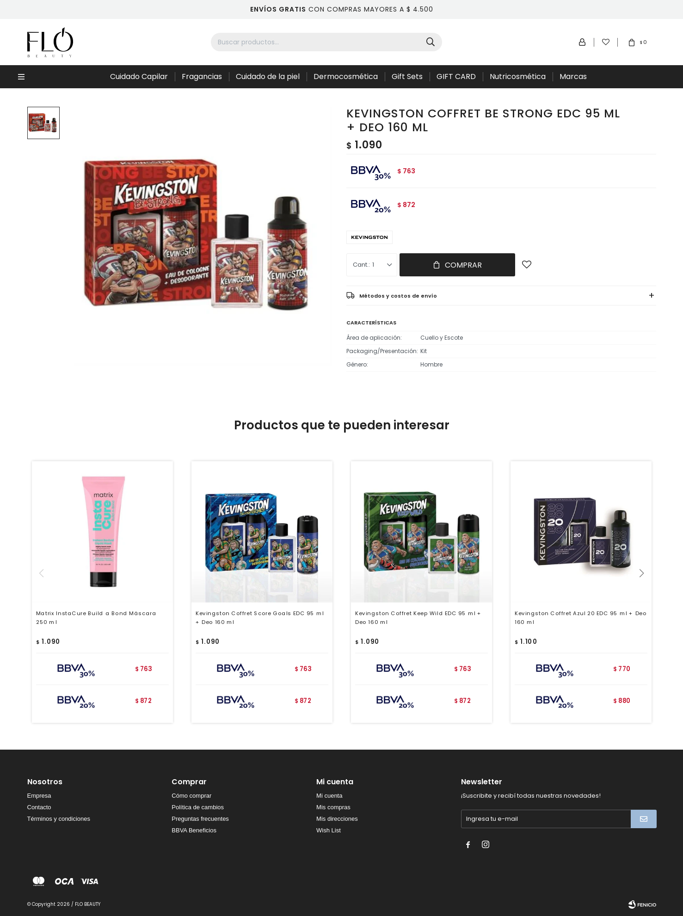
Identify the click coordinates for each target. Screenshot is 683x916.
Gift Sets (407, 76)
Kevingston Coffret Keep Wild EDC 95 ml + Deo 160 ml (418, 618)
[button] (645, 592)
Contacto (39, 807)
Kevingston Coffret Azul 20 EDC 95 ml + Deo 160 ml (580, 618)
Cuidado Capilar (139, 76)
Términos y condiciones (59, 818)
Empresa (39, 795)
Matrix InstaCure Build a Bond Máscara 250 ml (96, 618)
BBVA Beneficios (194, 830)
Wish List (328, 830)
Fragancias (202, 76)
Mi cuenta (329, 795)
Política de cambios (198, 807)
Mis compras (333, 807)
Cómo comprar (191, 795)
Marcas (573, 76)
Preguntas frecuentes (200, 818)
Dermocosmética (346, 76)
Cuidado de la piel (268, 76)
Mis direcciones (337, 818)
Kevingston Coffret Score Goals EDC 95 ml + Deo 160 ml (260, 618)
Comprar (463, 265)
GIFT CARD (456, 76)
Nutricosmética (518, 76)
